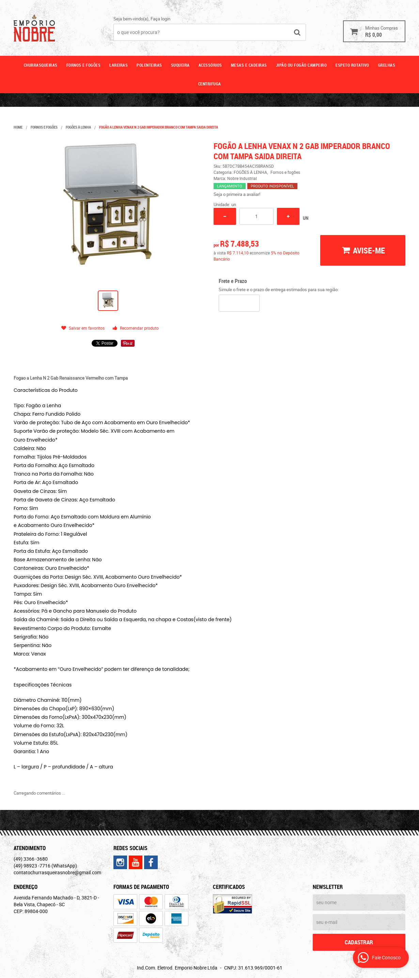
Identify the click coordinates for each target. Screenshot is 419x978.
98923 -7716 (45, 865)
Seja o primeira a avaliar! (237, 194)
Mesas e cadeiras (249, 65)
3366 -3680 (31, 859)
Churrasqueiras (41, 65)
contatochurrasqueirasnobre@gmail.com (57, 872)
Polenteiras (149, 65)
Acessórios (210, 65)
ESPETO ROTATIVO (352, 65)
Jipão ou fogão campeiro (301, 65)
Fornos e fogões (83, 65)
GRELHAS (386, 65)
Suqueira (180, 65)
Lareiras (118, 65)
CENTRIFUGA (209, 83)
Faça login (160, 19)
